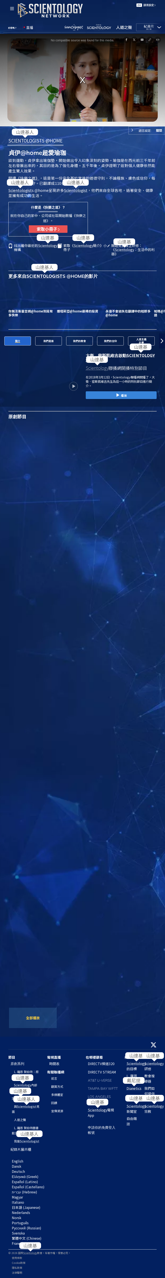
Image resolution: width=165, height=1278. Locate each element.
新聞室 (136, 1108)
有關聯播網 (55, 1072)
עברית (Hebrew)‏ (24, 1191)
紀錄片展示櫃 (21, 1149)
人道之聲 (20, 1120)
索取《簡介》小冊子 (85, 248)
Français (18, 1243)
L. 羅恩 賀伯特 (132, 1078)
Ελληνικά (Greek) (25, 1176)
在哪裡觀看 (94, 1057)
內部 (25, 1085)
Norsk (16, 1217)
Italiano (18, 1202)
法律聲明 (17, 1272)
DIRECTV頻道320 (101, 1063)
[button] (3, 341)
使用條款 (17, 1258)
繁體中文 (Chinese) (26, 1238)
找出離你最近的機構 (35, 248)
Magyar (17, 1197)
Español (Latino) (25, 1181)
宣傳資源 (57, 1111)
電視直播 (54, 1057)
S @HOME (35, 140)
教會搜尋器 (149, 1078)
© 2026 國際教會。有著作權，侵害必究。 (39, 1253)
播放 (121, 395)
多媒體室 (57, 1095)
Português (20, 1222)
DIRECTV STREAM (102, 1072)
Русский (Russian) (26, 1227)
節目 (11, 1057)
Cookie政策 (18, 1263)
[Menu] (12, 8)
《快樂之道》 (27, 178)
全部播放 (33, 1017)
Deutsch (18, 1171)
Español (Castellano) (28, 1186)
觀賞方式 (57, 1086)
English (17, 1161)
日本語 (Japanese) (26, 1207)
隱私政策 (17, 1267)
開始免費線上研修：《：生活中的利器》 (133, 250)
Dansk (16, 1166)
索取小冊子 (48, 229)
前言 (54, 1078)
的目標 (136, 1066)
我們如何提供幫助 (149, 1094)
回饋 (54, 1103)
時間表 (54, 1063)
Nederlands (21, 1212)
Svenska (18, 1233)
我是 (26, 1141)
